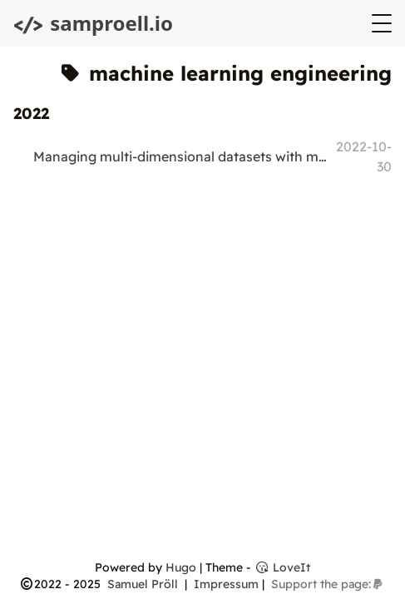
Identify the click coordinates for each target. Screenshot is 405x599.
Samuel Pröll (144, 584)
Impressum (226, 584)
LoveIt (282, 567)
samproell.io (93, 23)
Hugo (180, 567)
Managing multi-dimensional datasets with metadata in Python (182, 156)
